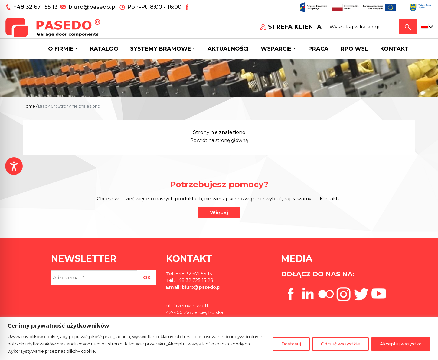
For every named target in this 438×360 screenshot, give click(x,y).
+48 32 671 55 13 (36, 7)
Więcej (219, 212)
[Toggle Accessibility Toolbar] (14, 166)
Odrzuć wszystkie (340, 344)
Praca (318, 48)
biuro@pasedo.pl (92, 7)
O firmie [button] (61, 48)
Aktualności (228, 48)
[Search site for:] (362, 26)
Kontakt (394, 48)
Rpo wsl (354, 48)
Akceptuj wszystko (401, 344)
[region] (219, 338)
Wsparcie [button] (276, 48)
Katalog (104, 48)
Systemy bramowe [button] (160, 48)
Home (29, 106)
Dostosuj (291, 344)
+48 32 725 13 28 (194, 280)
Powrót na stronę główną (219, 140)
